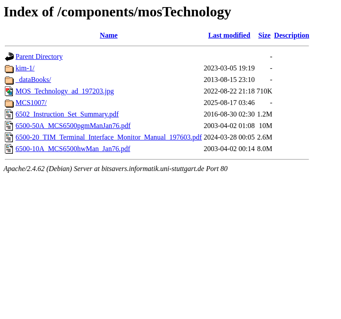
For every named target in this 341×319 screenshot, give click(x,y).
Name (109, 35)
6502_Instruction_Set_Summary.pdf (67, 114)
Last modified (229, 35)
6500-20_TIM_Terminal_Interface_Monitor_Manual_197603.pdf (109, 137)
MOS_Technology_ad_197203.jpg (65, 91)
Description (291, 35)
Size (264, 35)
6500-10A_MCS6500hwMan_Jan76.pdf (73, 148)
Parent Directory (39, 56)
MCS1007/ (31, 102)
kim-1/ (25, 68)
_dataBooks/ (33, 79)
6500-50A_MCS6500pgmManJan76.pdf (73, 125)
